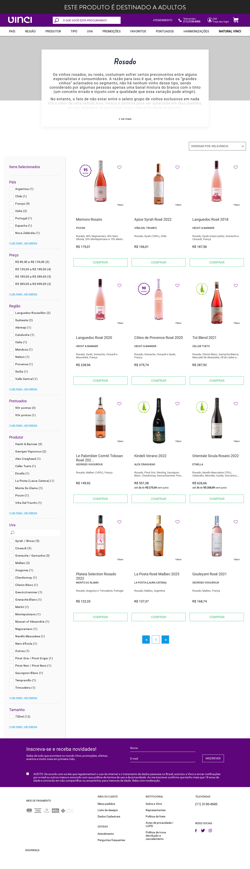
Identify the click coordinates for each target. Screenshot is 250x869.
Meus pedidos (106, 803)
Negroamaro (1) (26, 629)
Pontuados (165, 31)
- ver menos (30, 243)
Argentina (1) (24, 189)
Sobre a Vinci (154, 803)
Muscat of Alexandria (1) (32, 621)
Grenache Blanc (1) (28, 599)
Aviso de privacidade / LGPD (159, 824)
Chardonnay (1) (26, 577)
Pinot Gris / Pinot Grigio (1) (34, 658)
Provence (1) (24, 364)
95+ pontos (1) (25, 415)
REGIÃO (30, 31)
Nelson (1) (22, 356)
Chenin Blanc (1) (26, 585)
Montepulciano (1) (28, 614)
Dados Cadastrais (109, 816)
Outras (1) (22, 651)
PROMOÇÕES (111, 31)
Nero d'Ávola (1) (26, 643)
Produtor (53, 31)
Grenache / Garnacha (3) (32, 555)
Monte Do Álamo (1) (29, 488)
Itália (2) (21, 211)
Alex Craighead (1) (28, 458)
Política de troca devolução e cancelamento (156, 835)
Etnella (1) (22, 473)
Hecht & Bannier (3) (28, 444)
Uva (90, 31)
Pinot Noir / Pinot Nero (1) (33, 665)
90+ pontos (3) (25, 407)
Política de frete (155, 816)
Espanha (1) (23, 225)
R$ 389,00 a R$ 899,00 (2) (33, 284)
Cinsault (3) (23, 548)
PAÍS (12, 31)
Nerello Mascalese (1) (30, 636)
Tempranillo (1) (25, 680)
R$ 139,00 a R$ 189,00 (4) (33, 269)
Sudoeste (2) (24, 320)
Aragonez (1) (24, 570)
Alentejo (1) (23, 327)
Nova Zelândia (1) (27, 233)
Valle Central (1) (26, 378)
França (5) (22, 203)
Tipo (74, 31)
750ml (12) (22, 716)
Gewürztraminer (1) (28, 592)
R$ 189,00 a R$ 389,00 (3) (33, 276)
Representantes (156, 810)
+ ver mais (125, 118)
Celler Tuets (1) (25, 466)
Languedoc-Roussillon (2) (33, 312)
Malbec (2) (22, 563)
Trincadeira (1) (25, 687)
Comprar (100, 262)
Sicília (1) (21, 371)
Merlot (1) (22, 607)
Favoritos (138, 31)
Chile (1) (21, 196)
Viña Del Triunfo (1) (28, 502)
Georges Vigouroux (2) (30, 451)
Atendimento (106, 833)
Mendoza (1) (24, 349)
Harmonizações (196, 31)
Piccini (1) (22, 495)
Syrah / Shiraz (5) (27, 541)
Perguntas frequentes (111, 839)
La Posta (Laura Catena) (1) (34, 480)
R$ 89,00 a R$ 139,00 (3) (32, 262)
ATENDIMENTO (162, 20)
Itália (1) (21, 342)
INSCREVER (213, 758)
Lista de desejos (108, 810)
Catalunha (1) (24, 334)
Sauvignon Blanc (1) (29, 673)
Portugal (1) (23, 218)
